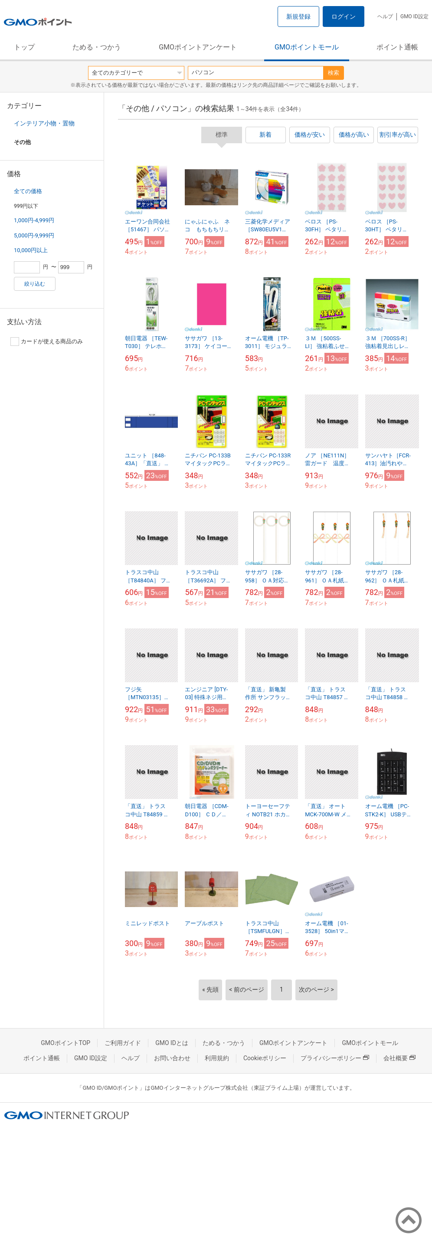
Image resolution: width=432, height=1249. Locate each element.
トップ (24, 47)
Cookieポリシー (264, 1058)
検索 (333, 72)
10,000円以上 (31, 250)
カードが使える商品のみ (46, 341)
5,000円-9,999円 (34, 235)
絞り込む (34, 284)
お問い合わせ (172, 1058)
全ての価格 (28, 191)
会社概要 (399, 1058)
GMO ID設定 (414, 16)
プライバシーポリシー (335, 1058)
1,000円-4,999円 (34, 220)
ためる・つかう (96, 47)
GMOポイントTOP (65, 1042)
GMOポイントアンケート (198, 47)
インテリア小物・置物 (44, 123)
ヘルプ (385, 16)
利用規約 (217, 1058)
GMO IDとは (171, 1042)
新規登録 (298, 16)
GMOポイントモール (307, 47)
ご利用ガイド (123, 1042)
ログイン (343, 16)
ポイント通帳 (397, 47)
